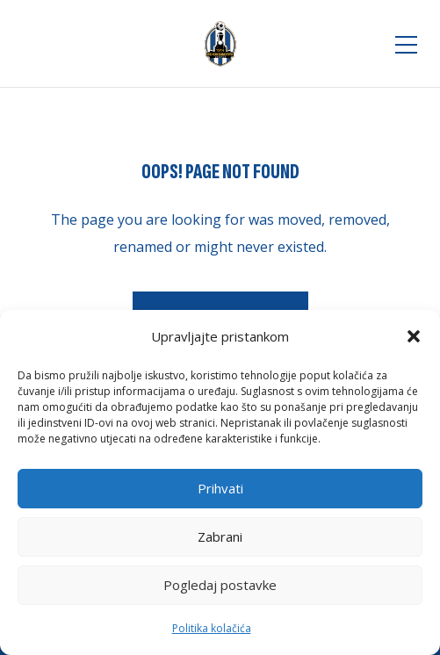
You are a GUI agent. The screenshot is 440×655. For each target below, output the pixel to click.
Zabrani (220, 536)
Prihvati (220, 488)
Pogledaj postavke (220, 585)
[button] (413, 336)
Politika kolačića (211, 628)
